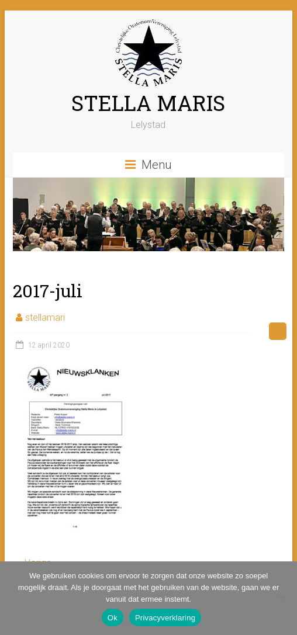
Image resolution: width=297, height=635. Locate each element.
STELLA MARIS (148, 103)
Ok (113, 617)
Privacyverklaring (165, 617)
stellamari (45, 317)
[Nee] (282, 598)
